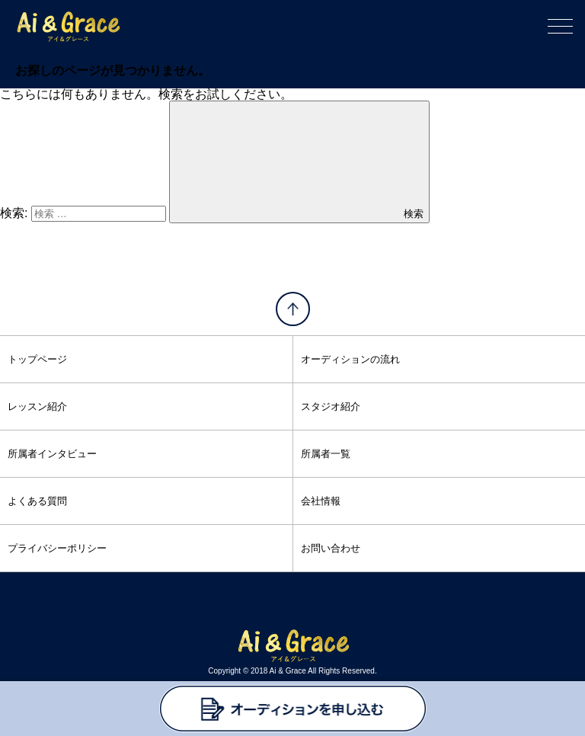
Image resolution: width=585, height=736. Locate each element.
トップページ (37, 359)
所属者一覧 (325, 453)
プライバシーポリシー (57, 548)
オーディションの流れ (350, 359)
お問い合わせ (330, 548)
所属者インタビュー (52, 453)
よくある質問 (37, 501)
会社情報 (320, 501)
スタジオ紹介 (330, 406)
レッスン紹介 (37, 406)
